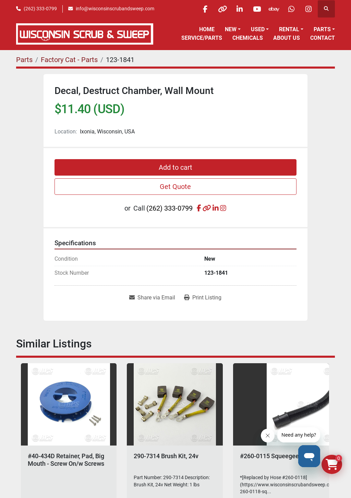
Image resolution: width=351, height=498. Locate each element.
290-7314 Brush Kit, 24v (166, 456)
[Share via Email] (152, 297)
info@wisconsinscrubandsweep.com (115, 8)
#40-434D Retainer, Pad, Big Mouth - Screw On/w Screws (66, 459)
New (231, 29)
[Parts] (24, 60)
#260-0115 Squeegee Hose (277, 456)
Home (207, 29)
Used (258, 29)
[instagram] (308, 8)
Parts (322, 29)
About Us (286, 38)
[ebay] (273, 8)
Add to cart (175, 167)
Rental (289, 29)
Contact (322, 38)
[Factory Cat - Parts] (69, 60)
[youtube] (256, 8)
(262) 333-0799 (40, 8)
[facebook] (203, 8)
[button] (233, 29)
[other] (221, 8)
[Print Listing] (203, 297)
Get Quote (175, 186)
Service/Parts (201, 38)
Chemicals (247, 38)
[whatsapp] (291, 8)
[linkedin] (238, 8)
